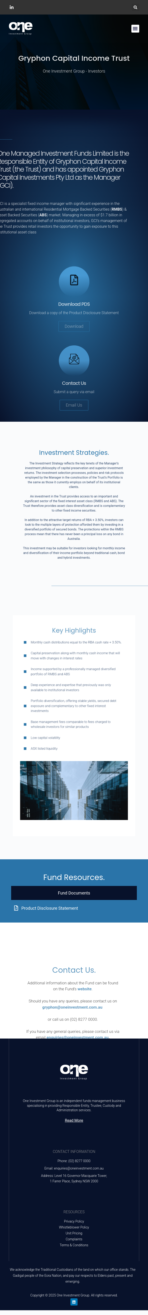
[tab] (74, 893)
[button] (135, 7)
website (85, 1032)
